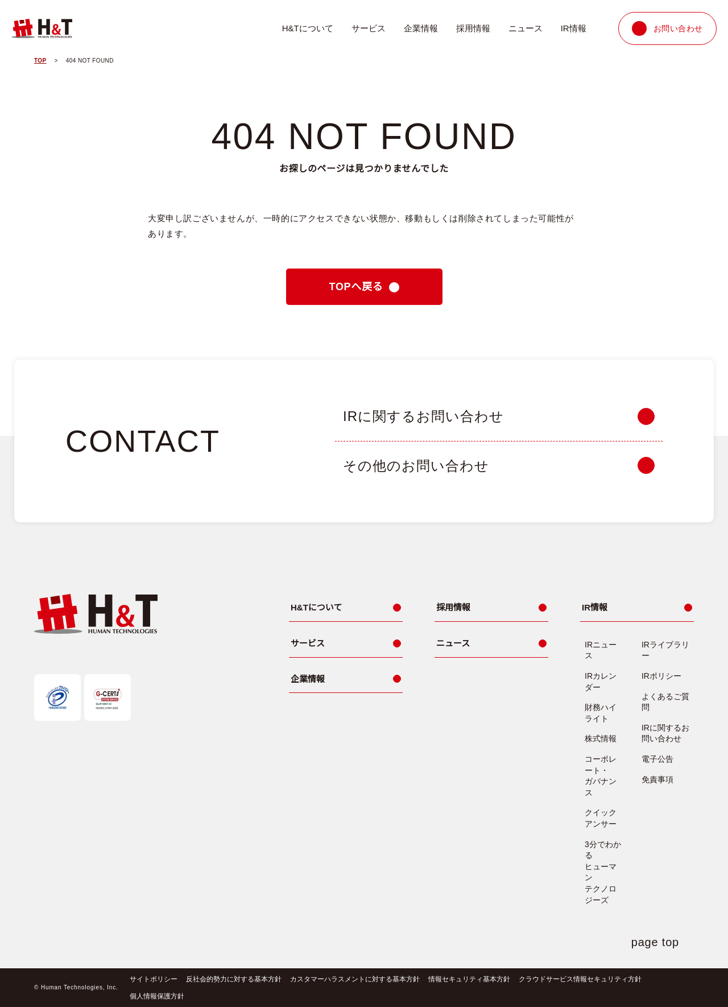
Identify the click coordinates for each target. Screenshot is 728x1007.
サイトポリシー (151, 979)
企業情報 (422, 28)
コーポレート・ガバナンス (601, 775)
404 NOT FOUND (91, 61)
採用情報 (474, 28)
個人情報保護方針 (154, 996)
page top (657, 942)
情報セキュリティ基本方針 (466, 979)
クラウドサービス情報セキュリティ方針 (577, 979)
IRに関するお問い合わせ (665, 733)
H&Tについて (308, 28)
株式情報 (601, 738)
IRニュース (601, 650)
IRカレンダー (601, 681)
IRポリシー (661, 676)
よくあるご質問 (665, 702)
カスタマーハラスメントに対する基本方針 (352, 979)
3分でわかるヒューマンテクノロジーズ (603, 872)
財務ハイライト (601, 712)
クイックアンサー (601, 818)
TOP (41, 61)
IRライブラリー (665, 650)
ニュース (526, 28)
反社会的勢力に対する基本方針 (231, 979)
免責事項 (657, 779)
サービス (370, 28)
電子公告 (657, 759)
